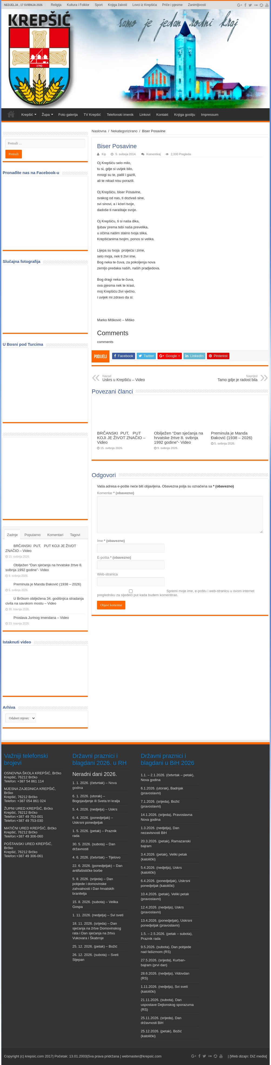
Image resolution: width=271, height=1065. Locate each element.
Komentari (55, 535)
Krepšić (27, 115)
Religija (56, 5)
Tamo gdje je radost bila (229, 378)
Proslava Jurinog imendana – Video (41, 618)
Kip (104, 154)
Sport (99, 5)
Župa (46, 115)
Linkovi (144, 115)
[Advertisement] (45, 477)
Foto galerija (68, 115)
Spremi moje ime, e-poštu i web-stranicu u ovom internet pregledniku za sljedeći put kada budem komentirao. (175, 593)
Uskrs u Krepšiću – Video (130, 378)
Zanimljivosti (197, 5)
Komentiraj (153, 154)
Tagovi (75, 535)
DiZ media (258, 1056)
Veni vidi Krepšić (11, 114)
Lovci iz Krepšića (144, 5)
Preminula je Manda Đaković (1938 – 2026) (231, 435)
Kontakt (162, 115)
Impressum (209, 115)
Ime (111, 541)
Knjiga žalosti (117, 5)
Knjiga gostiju (184, 115)
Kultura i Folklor (78, 5)
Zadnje (12, 535)
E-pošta (114, 557)
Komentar (115, 493)
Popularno (33, 535)
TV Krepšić (92, 115)
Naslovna (99, 131)
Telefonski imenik (120, 115)
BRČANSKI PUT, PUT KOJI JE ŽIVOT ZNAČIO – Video (121, 438)
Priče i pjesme (172, 5)
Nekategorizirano (124, 131)
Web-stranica (107, 574)
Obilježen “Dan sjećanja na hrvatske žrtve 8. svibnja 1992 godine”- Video (178, 438)
